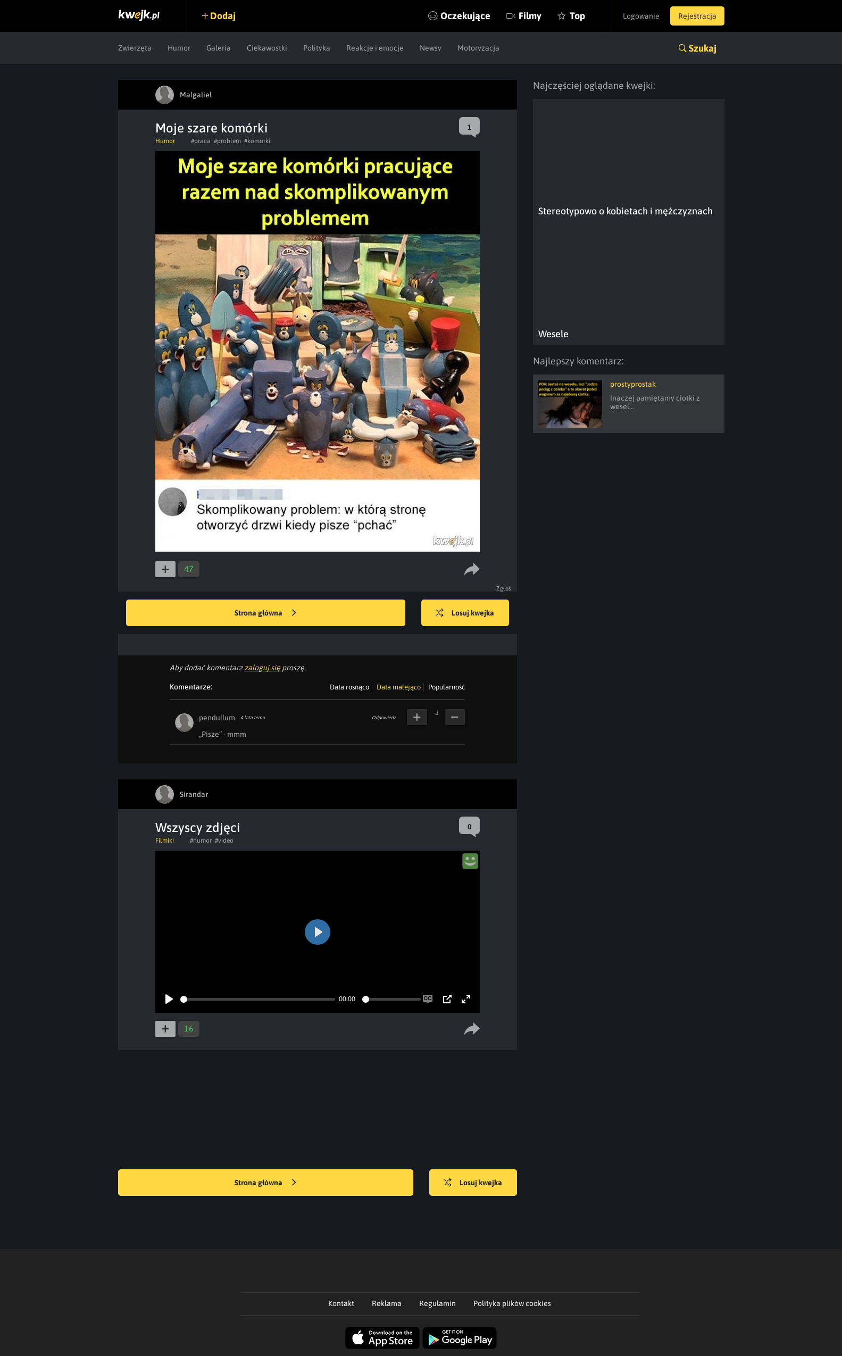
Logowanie (641, 16)
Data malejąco (399, 687)
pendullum (217, 717)
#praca (201, 141)
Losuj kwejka (465, 613)
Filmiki (164, 840)
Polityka (316, 48)
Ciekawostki (267, 48)
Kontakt (341, 1303)
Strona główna (265, 613)
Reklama (387, 1303)
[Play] (169, 999)
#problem (227, 141)
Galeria (218, 48)
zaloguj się (262, 667)
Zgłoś (504, 588)
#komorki (257, 141)
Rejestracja (697, 16)
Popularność (446, 687)
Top (577, 15)
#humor (201, 840)
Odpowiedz (384, 717)
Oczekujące (465, 15)
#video (224, 840)
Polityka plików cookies (512, 1303)
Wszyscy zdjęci (197, 827)
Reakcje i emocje (375, 48)
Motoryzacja (478, 48)
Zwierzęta (135, 48)
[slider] (257, 999)
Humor (179, 48)
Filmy (530, 15)
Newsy (430, 48)
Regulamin (437, 1303)
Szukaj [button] (702, 48)
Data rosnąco (349, 687)
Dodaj (223, 15)
